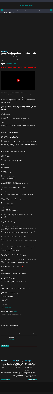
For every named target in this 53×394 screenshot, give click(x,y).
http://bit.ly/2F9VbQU (7, 307)
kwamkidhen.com (10, 312)
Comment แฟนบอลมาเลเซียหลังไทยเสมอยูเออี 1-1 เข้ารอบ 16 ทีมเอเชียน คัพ (33, 379)
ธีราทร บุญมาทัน (16, 333)
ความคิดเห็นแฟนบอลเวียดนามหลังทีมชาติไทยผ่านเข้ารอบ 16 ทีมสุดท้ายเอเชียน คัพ (6, 379)
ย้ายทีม (20, 333)
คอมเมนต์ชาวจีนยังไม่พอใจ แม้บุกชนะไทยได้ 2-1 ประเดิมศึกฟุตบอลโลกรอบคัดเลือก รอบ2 (6, 364)
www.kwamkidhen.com (9, 64)
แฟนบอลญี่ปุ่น (26, 333)
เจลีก (23, 333)
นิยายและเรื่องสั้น (30, 10)
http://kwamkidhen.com (12, 339)
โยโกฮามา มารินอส (32, 333)
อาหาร (14, 12)
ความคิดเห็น (8, 333)
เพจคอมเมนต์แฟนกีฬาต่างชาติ (10, 63)
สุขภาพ (10, 12)
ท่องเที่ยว (5, 12)
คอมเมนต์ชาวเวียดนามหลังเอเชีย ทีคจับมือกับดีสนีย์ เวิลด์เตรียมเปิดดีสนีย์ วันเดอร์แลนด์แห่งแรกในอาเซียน (30, 364)
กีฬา (2, 51)
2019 (4, 333)
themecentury (15, 392)
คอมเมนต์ (9, 10)
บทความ (15, 10)
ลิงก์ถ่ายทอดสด (22, 10)
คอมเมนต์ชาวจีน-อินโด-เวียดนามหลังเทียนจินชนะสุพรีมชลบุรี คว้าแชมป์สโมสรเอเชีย (18, 364)
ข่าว (4, 10)
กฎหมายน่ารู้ (37, 10)
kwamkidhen (26, 5)
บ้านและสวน (44, 10)
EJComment (10, 56)
